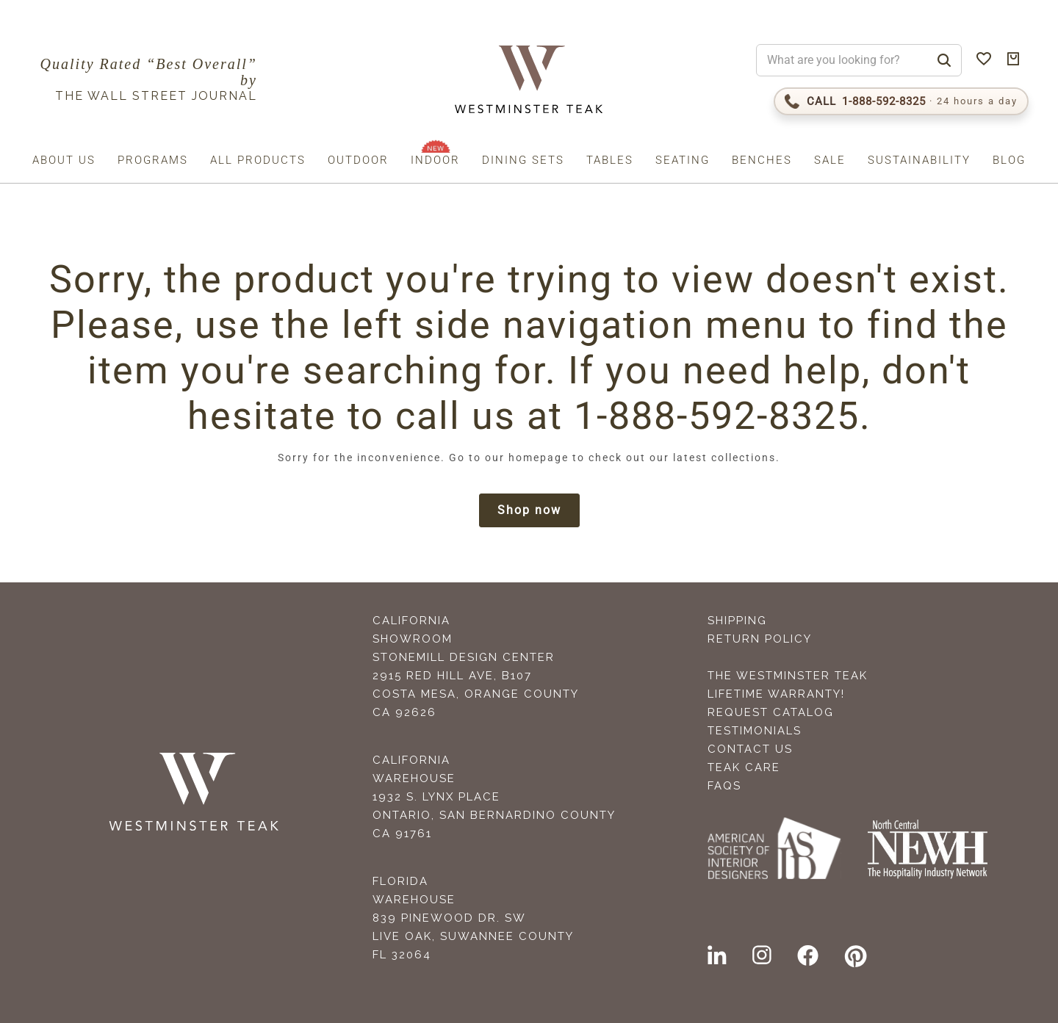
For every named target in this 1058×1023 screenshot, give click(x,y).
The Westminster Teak (788, 675)
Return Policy (760, 639)
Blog (1009, 160)
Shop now (529, 510)
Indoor (435, 160)
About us (64, 160)
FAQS (724, 785)
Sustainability (919, 160)
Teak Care (744, 767)
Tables (609, 160)
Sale (830, 160)
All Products (258, 160)
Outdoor (358, 160)
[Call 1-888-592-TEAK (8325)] (901, 101)
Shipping (737, 620)
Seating (682, 160)
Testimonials (755, 730)
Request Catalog (771, 712)
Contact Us (750, 749)
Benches (762, 160)
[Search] (944, 60)
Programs (153, 160)
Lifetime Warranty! (776, 694)
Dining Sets (523, 160)
